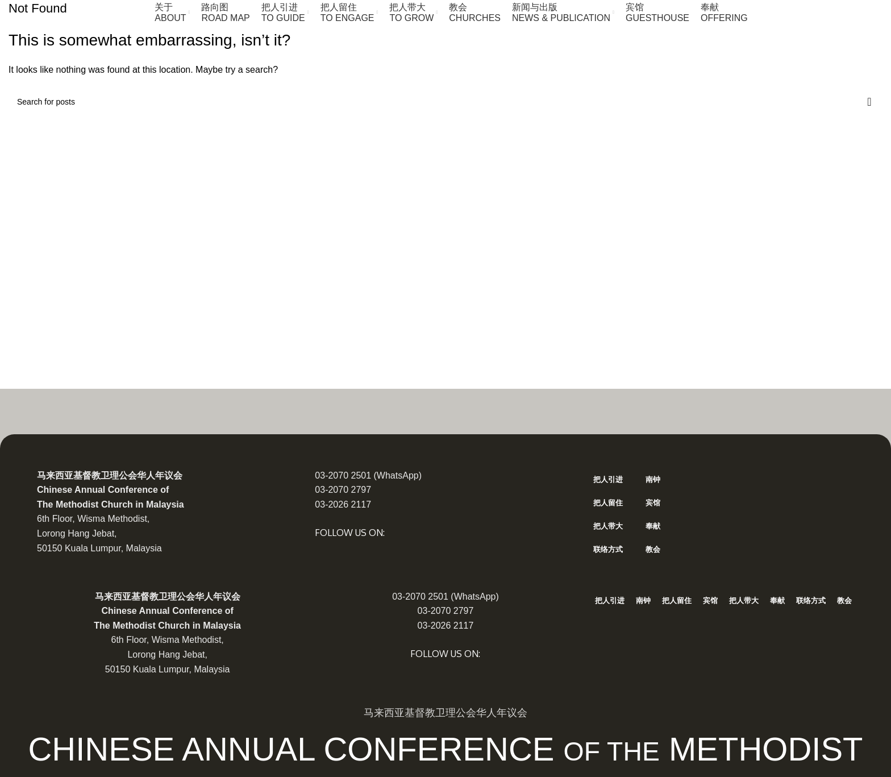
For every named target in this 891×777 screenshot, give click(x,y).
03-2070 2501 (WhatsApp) (368, 475)
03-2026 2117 (343, 504)
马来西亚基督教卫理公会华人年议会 (109, 475)
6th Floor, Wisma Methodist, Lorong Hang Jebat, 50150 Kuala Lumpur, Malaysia (99, 533)
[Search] (445, 102)
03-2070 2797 (343, 490)
